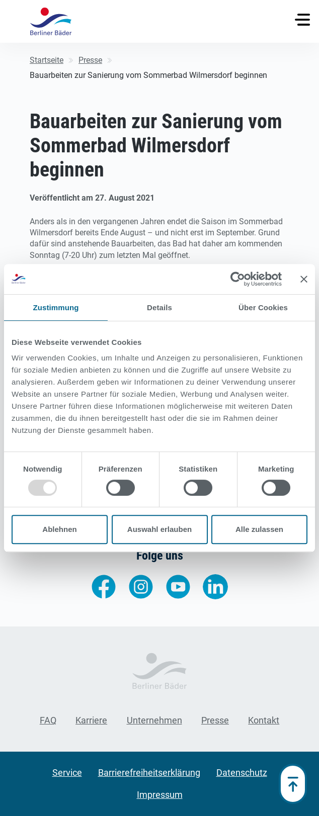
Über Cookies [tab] (263, 307)
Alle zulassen (259, 529)
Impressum (160, 794)
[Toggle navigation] (302, 19)
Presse (215, 720)
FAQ (48, 720)
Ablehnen (59, 529)
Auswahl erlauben (159, 529)
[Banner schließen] (303, 279)
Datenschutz (241, 772)
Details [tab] (159, 307)
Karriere (91, 720)
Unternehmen (154, 720)
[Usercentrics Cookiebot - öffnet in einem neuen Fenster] (238, 279)
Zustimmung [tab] (56, 307)
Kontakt (263, 720)
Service (67, 772)
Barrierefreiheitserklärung (149, 772)
